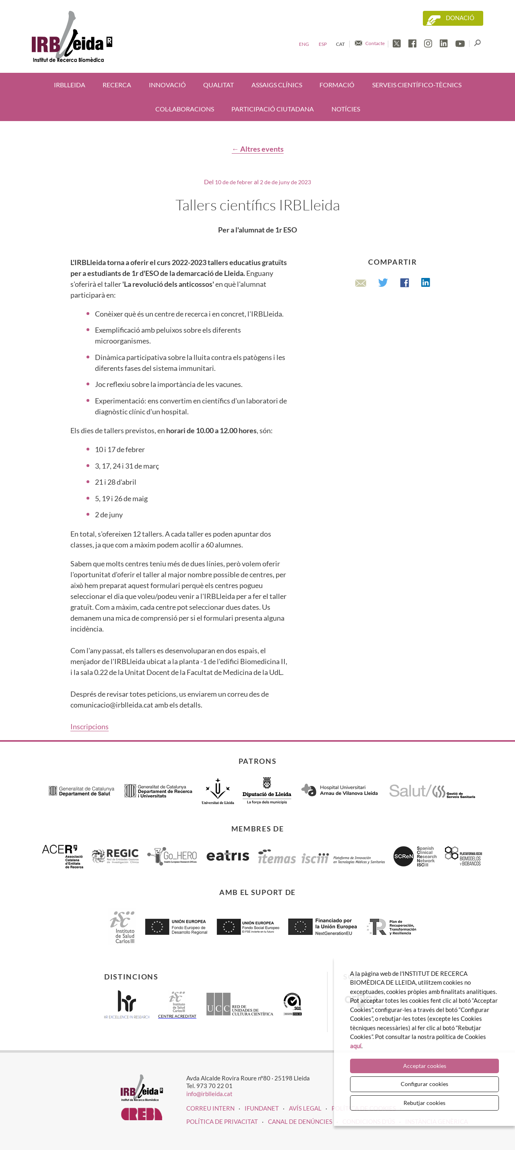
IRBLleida (69, 84)
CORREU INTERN (210, 1108)
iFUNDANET (262, 1108)
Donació (460, 17)
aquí (355, 1045)
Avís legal (305, 1108)
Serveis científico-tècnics (416, 84)
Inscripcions (89, 726)
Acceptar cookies (424, 1065)
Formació (336, 84)
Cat (340, 44)
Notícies (346, 109)
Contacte (375, 43)
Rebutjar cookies (424, 1102)
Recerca (117, 84)
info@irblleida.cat (209, 1093)
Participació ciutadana (272, 109)
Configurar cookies (424, 1083)
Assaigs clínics (276, 84)
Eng (304, 44)
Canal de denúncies (300, 1121)
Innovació (167, 84)
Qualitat (218, 84)
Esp (323, 44)
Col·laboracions (184, 109)
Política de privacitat (222, 1121)
